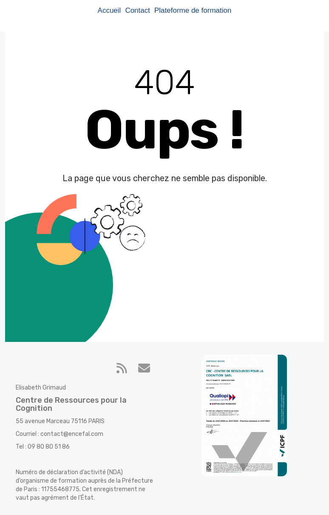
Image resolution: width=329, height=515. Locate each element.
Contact (137, 10)
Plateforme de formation (192, 10)
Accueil (109, 10)
